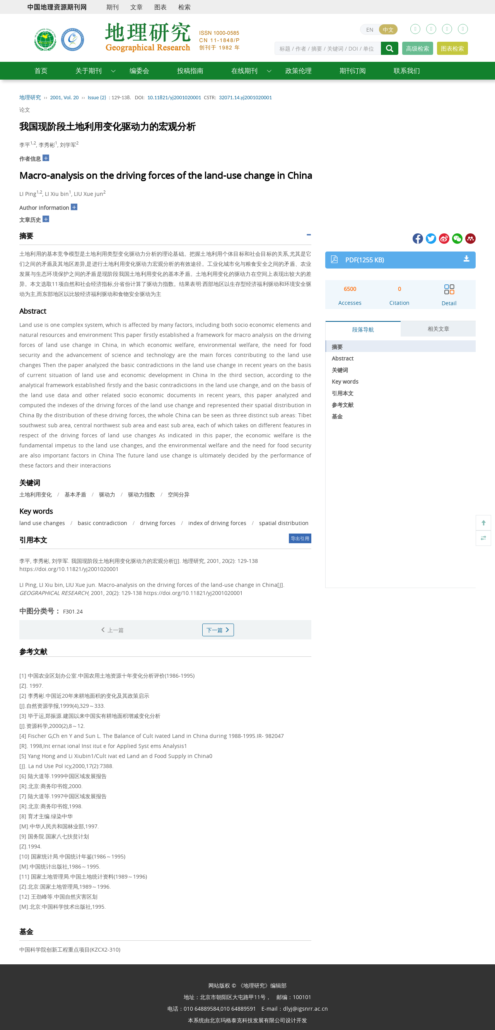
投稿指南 (190, 70)
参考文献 (342, 404)
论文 (24, 109)
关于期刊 (88, 70)
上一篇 (112, 630)
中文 (388, 29)
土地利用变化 (35, 494)
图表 (160, 7)
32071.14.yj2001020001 (245, 97)
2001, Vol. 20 (64, 97)
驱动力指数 (141, 494)
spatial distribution (284, 523)
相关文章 (438, 328)
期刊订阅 (353, 70)
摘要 (337, 346)
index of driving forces (217, 523)
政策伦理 (298, 70)
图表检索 (452, 48)
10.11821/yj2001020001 (174, 97)
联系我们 (407, 70)
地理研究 (30, 97)
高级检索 (417, 48)
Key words (345, 381)
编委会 (139, 70)
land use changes (42, 523)
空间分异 (178, 494)
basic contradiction (102, 523)
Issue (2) (97, 97)
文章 (136, 7)
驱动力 (107, 494)
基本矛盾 (75, 494)
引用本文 (342, 393)
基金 (337, 416)
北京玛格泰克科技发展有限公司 (247, 1020)
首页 (41, 70)
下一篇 (218, 630)
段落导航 (363, 329)
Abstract (342, 358)
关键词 (340, 370)
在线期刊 (244, 70)
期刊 (112, 7)
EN (370, 29)
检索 (184, 7)
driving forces (158, 523)
